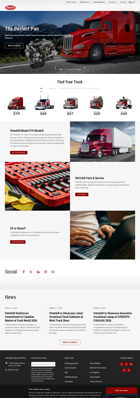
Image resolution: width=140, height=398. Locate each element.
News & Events (86, 371)
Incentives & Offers (105, 367)
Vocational (64, 88)
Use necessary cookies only (122, 392)
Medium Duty (77, 88)
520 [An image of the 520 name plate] (97, 113)
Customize (121, 385)
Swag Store (84, 2)
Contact (112, 2)
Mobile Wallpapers (99, 2)
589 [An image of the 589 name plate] (43, 113)
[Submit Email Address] (53, 364)
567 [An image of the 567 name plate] (70, 113)
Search (123, 2)
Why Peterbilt (69, 363)
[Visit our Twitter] (30, 272)
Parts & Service (86, 367)
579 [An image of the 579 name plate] (16, 113)
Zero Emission (93, 88)
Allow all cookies (121, 378)
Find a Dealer (71, 2)
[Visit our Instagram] (45, 272)
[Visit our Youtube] (52, 272)
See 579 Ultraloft (19, 153)
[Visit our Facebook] (23, 272)
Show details (34, 394)
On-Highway (50, 88)
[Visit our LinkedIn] (38, 272)
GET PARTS (82, 194)
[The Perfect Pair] (70, 37)
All (41, 88)
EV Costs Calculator (105, 363)
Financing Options (104, 371)
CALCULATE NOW (18, 242)
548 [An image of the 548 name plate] (124, 113)
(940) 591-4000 (11, 370)
